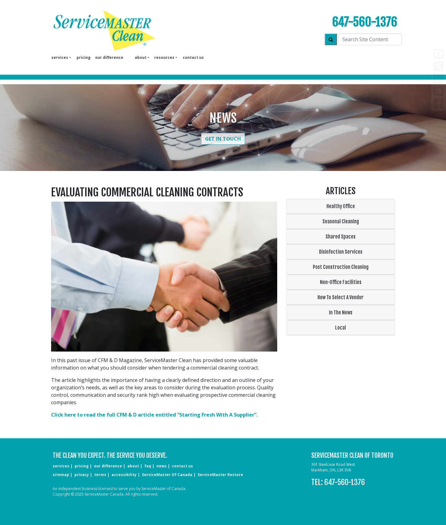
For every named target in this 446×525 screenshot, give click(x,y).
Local (340, 328)
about (133, 466)
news (161, 466)
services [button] (59, 57)
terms (100, 474)
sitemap (61, 474)
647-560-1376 (364, 22)
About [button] (140, 57)
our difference (109, 57)
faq (147, 466)
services (61, 466)
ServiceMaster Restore (220, 474)
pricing (83, 57)
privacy (81, 474)
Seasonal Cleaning (340, 221)
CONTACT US (182, 466)
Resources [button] (164, 57)
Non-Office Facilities (340, 282)
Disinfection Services (340, 252)
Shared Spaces (341, 237)
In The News (340, 312)
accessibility (124, 474)
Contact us (193, 57)
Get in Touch (223, 138)
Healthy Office (340, 206)
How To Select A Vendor (340, 297)
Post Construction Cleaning (341, 267)
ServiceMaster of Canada (167, 474)
